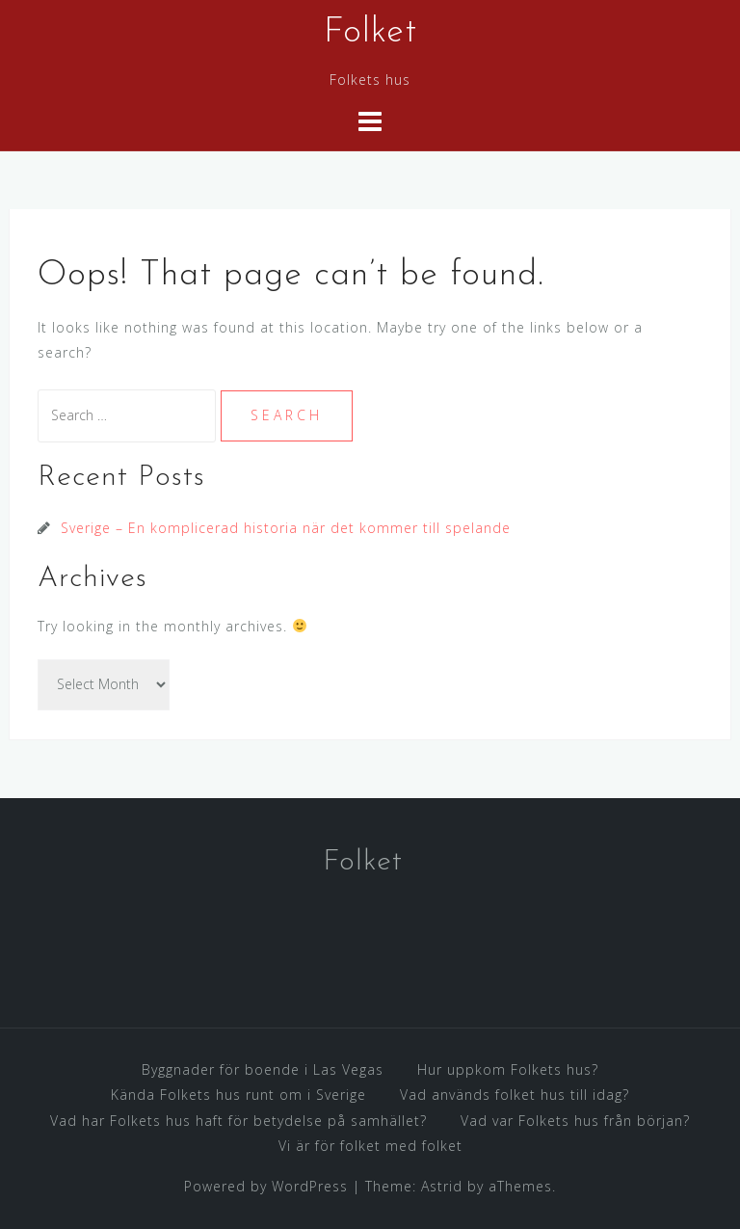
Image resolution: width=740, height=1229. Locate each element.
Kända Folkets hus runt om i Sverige (238, 1094)
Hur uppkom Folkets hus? (507, 1069)
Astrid (441, 1186)
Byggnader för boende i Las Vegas (262, 1069)
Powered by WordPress (266, 1186)
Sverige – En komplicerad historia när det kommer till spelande (286, 528)
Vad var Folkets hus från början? (575, 1120)
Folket (370, 32)
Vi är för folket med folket (370, 1145)
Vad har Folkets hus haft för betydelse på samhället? (238, 1120)
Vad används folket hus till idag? (514, 1094)
